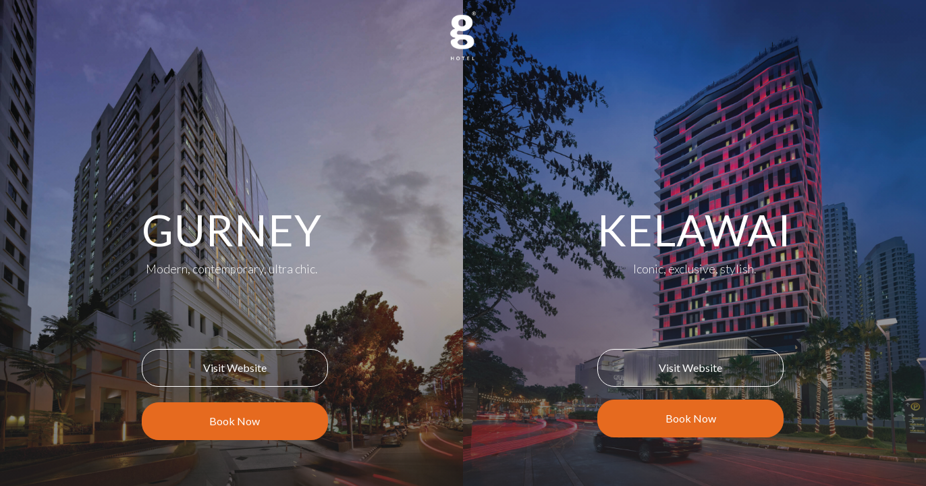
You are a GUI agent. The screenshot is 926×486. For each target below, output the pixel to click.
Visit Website (235, 367)
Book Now (234, 420)
